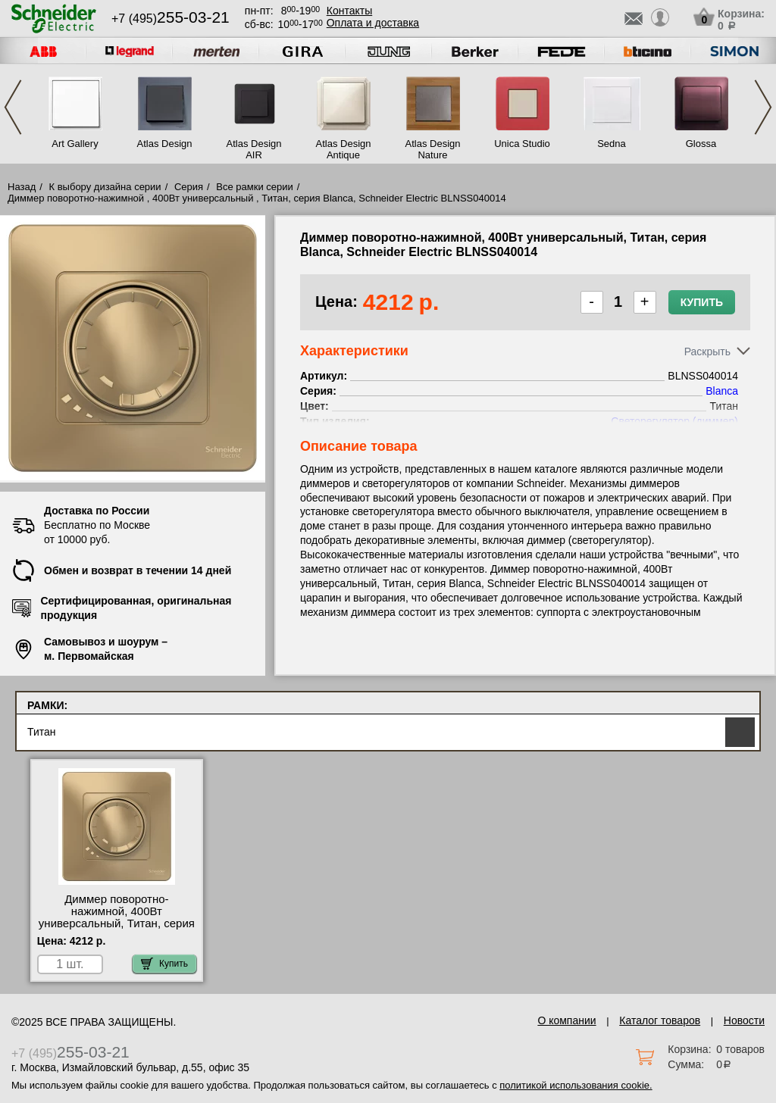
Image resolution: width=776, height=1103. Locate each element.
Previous (13, 107)
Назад (22, 186)
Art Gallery (75, 143)
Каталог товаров (659, 1020)
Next (763, 107)
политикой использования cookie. (575, 1085)
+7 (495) (170, 18)
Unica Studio (522, 143)
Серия (188, 186)
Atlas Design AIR (254, 149)
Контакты (349, 11)
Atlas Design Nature (433, 149)
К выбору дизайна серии (105, 186)
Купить (702, 302)
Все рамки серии (254, 186)
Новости (744, 1020)
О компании (566, 1020)
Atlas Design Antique (343, 149)
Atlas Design (164, 143)
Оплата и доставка (373, 23)
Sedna (611, 143)
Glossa (701, 143)
